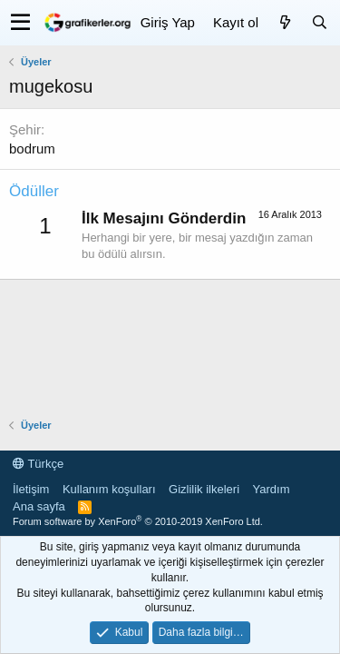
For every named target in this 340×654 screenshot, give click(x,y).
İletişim (31, 489)
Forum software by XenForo (138, 521)
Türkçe (38, 464)
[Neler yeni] (284, 22)
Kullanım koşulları (109, 489)
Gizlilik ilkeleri (204, 489)
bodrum (32, 148)
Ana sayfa (39, 506)
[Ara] (319, 22)
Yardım (271, 489)
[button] (20, 22)
